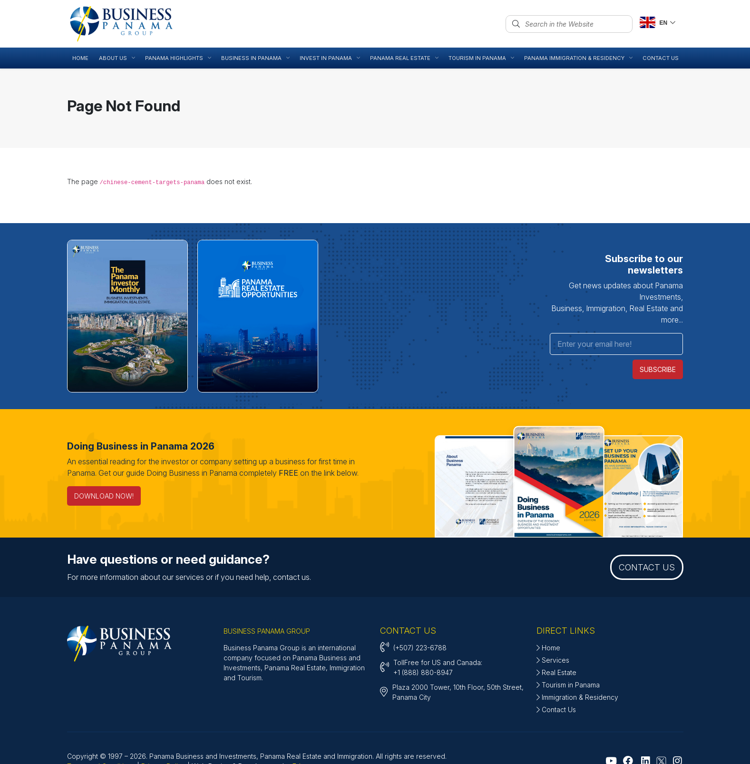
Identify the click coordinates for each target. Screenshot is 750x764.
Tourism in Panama (568, 649)
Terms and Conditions (101, 730)
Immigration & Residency (577, 661)
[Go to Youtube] (611, 725)
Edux (300, 730)
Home (548, 612)
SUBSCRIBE (658, 335)
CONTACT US (647, 531)
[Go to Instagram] (677, 725)
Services (552, 624)
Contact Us (556, 674)
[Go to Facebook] (628, 725)
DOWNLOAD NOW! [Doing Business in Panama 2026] (104, 460)
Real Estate (556, 637)
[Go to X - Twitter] (661, 726)
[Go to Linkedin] (645, 725)
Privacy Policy (163, 730)
